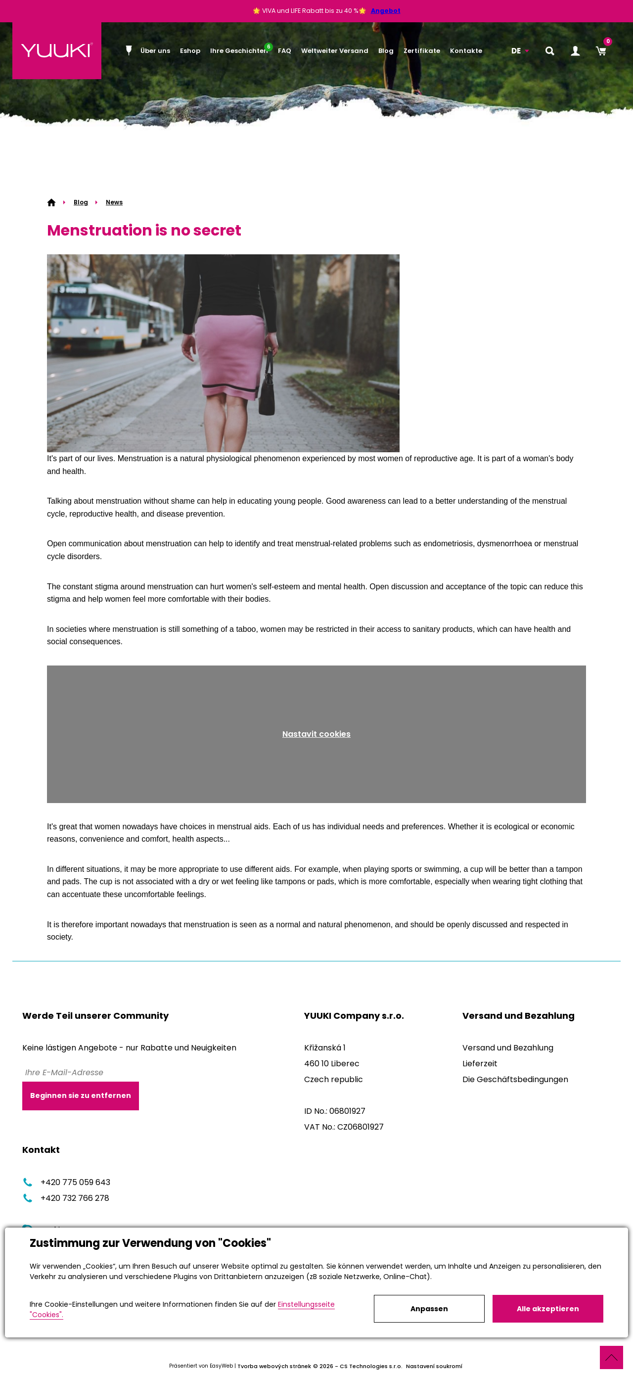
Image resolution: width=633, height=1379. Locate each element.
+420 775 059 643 (66, 1182)
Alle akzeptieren (548, 1309)
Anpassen (429, 1309)
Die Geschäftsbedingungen (515, 1079)
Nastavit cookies (316, 734)
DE (516, 50)
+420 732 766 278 (65, 1198)
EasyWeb (221, 1366)
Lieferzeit (479, 1063)
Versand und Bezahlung (507, 1047)
